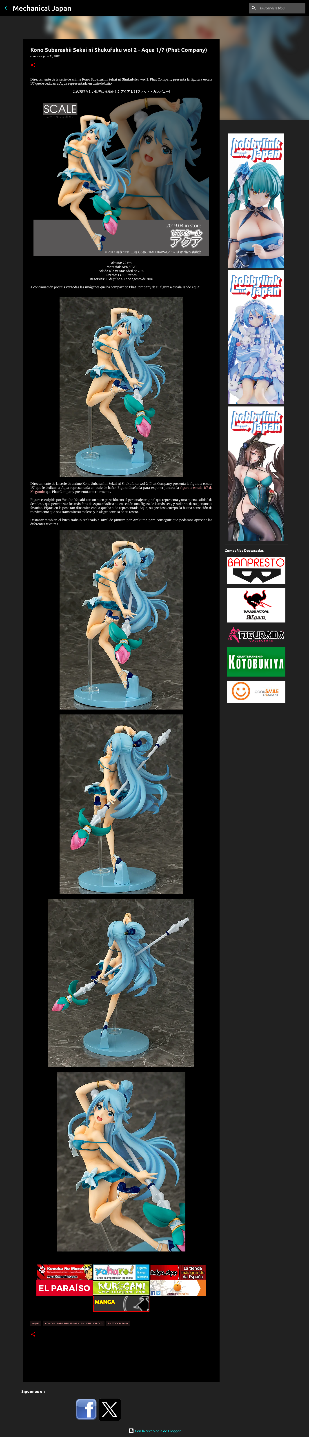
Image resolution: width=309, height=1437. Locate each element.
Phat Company (118, 1323)
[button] (33, 65)
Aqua (36, 1323)
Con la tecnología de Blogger (155, 1430)
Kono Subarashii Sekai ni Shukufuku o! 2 (74, 1323)
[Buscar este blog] (281, 8)
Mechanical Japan (42, 8)
